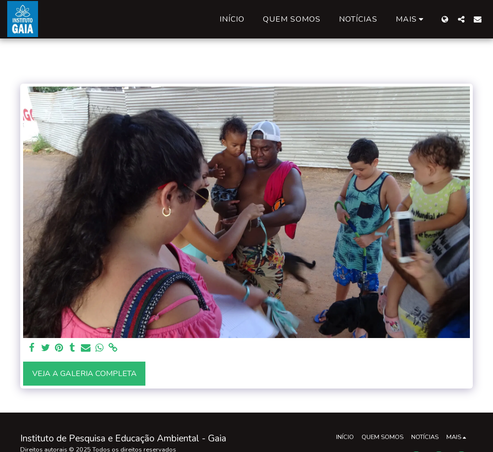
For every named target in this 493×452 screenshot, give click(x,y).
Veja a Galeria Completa (84, 373)
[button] (461, 19)
